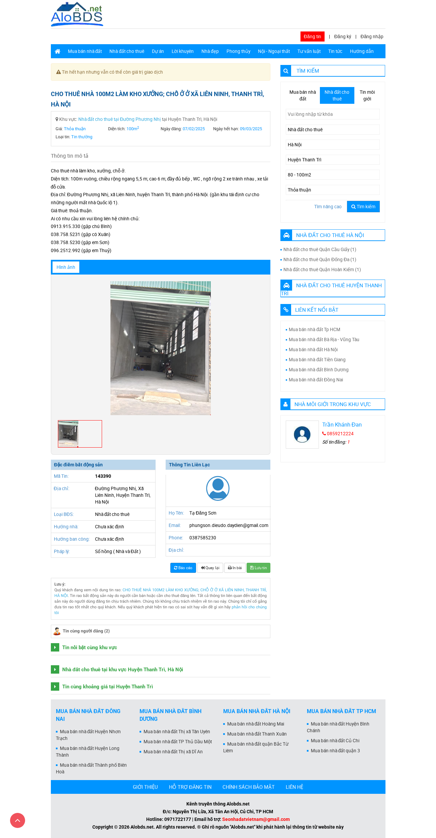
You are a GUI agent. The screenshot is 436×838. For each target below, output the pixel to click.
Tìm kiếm (363, 207)
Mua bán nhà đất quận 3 (335, 751)
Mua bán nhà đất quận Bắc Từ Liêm (256, 747)
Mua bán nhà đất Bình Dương (319, 370)
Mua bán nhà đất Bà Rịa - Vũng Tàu (324, 339)
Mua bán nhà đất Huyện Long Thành (88, 751)
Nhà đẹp (210, 51)
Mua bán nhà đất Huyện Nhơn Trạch (88, 735)
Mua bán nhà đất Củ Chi (335, 741)
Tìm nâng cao (328, 207)
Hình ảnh (66, 267)
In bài (235, 567)
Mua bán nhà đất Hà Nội (313, 350)
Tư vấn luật (309, 51)
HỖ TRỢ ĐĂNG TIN (190, 786)
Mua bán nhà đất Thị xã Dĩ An (173, 752)
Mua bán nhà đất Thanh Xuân (257, 734)
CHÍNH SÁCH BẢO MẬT (249, 786)
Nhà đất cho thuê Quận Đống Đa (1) (319, 259)
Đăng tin (312, 36)
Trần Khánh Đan (342, 424)
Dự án (158, 51)
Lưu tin (258, 567)
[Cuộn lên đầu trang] (17, 820)
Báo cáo (183, 567)
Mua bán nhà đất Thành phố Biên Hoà (91, 768)
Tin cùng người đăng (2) (86, 631)
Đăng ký (342, 36)
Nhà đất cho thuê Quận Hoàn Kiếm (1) (322, 269)
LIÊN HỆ (294, 786)
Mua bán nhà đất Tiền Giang (317, 360)
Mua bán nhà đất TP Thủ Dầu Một (178, 742)
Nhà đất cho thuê (126, 51)
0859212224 (338, 434)
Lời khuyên (183, 51)
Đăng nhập (372, 36)
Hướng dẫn (362, 51)
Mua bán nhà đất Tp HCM (314, 329)
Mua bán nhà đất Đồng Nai (316, 380)
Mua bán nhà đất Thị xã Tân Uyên (177, 732)
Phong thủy (238, 51)
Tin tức (335, 51)
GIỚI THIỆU (145, 786)
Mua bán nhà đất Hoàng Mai (255, 724)
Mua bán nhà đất (85, 51)
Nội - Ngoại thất (274, 51)
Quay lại (210, 567)
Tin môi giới (367, 95)
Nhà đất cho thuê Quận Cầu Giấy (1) (319, 249)
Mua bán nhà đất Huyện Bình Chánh (338, 727)
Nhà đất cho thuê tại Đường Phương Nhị (119, 119)
